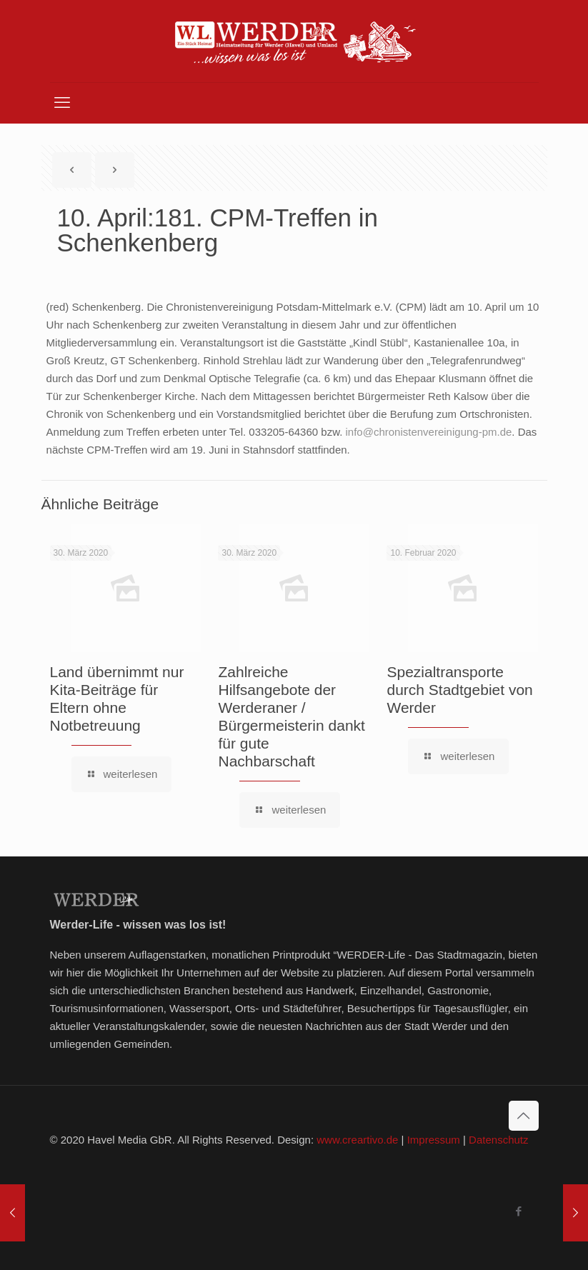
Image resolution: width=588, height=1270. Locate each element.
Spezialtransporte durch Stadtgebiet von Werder (459, 690)
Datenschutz (498, 1140)
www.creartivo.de (357, 1140)
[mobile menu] (62, 103)
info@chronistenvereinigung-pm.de (428, 432)
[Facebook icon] (519, 1211)
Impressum (433, 1140)
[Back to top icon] (524, 1116)
